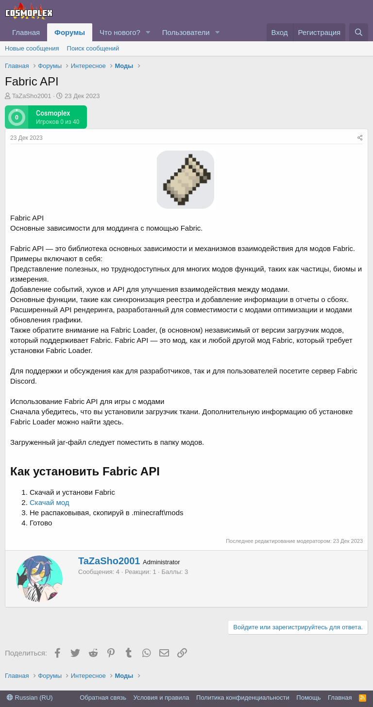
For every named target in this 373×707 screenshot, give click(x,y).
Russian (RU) (30, 697)
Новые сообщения (32, 48)
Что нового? (120, 32)
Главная (26, 32)
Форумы (69, 32)
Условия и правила (161, 697)
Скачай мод (49, 502)
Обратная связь (103, 697)
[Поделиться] (360, 138)
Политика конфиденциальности (242, 697)
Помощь (308, 697)
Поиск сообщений (93, 48)
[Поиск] (358, 32)
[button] (148, 32)
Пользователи (186, 32)
